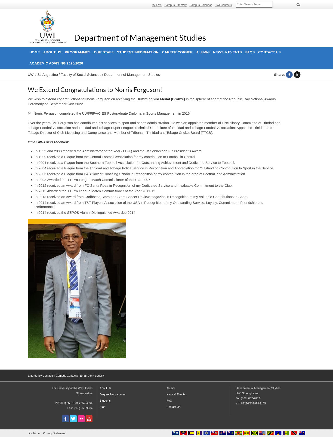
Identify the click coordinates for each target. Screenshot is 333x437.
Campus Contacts (67, 375)
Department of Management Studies (140, 37)
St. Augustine (47, 74)
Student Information (138, 52)
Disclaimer (34, 433)
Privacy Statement (54, 433)
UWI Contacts (223, 5)
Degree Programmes (112, 394)
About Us (52, 52)
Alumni (203, 52)
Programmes (77, 52)
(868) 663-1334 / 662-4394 (75, 403)
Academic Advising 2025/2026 (56, 63)
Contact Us (269, 52)
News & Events (227, 52)
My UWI (157, 5)
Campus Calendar (200, 5)
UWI (31, 74)
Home (34, 52)
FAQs (250, 52)
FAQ (169, 400)
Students (105, 400)
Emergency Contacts (40, 375)
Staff (102, 407)
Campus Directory (175, 5)
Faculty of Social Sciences (81, 74)
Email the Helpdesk (92, 375)
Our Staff (104, 52)
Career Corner (177, 52)
